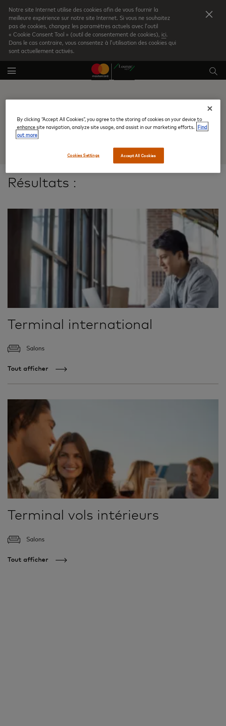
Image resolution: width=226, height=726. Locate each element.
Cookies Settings (83, 155)
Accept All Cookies (138, 155)
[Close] (210, 108)
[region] (113, 136)
